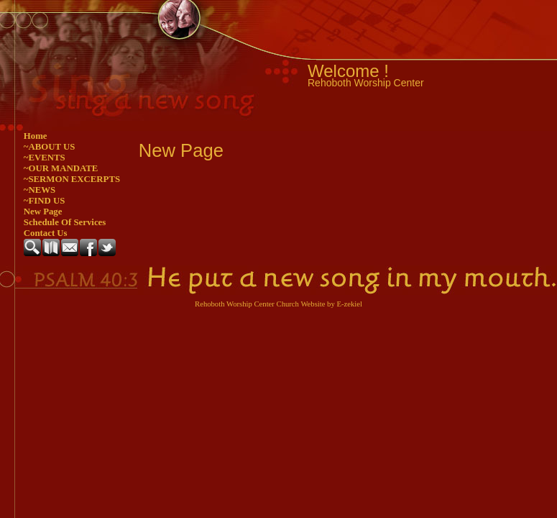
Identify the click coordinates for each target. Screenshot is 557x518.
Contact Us (46, 233)
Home (35, 136)
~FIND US (44, 201)
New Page (43, 211)
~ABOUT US (49, 147)
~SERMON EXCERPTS (72, 179)
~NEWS (39, 190)
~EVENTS (44, 158)
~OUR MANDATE (61, 168)
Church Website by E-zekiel (319, 304)
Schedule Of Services (65, 222)
